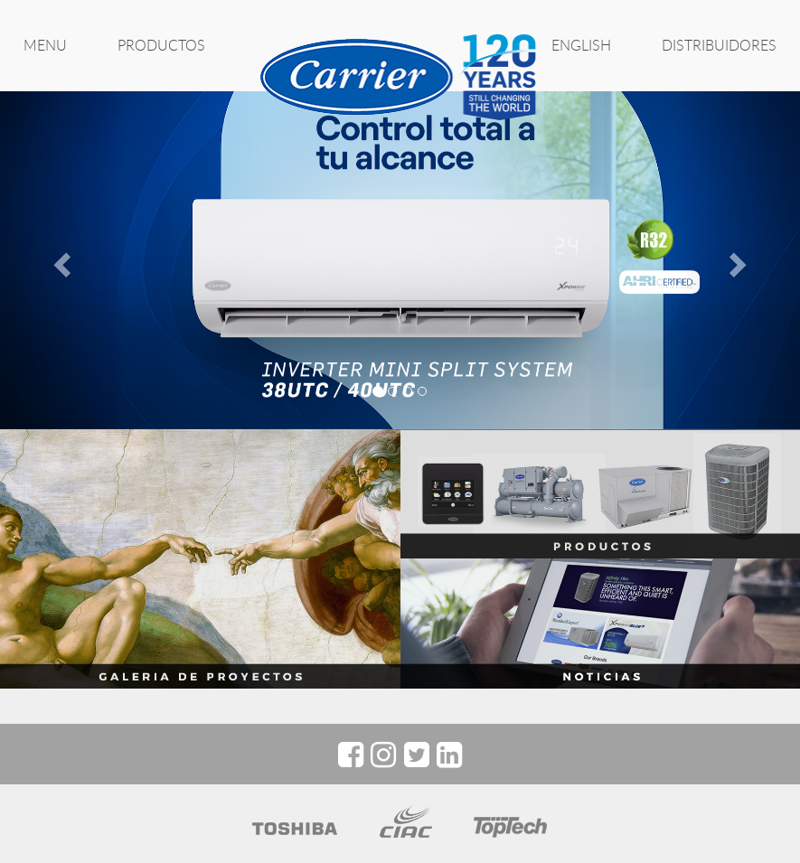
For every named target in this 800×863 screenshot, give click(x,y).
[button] (60, 259)
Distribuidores (719, 45)
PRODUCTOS (161, 45)
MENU (45, 45)
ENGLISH (581, 45)
